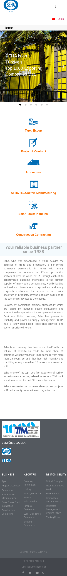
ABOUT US (30, 474)
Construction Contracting (33, 234)
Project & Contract (33, 151)
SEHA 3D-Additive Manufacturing (33, 193)
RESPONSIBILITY (56, 474)
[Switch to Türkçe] (58, 18)
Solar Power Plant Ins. (33, 213)
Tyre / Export (33, 130)
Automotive (33, 172)
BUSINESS (8, 474)
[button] (55, 6)
